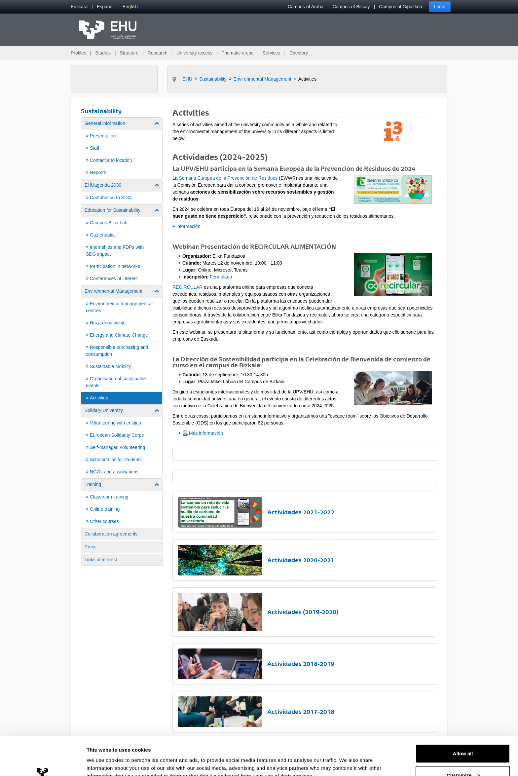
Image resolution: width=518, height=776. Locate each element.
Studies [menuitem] (103, 52)
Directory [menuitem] (298, 52)
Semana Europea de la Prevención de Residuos (228, 178)
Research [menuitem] (157, 52)
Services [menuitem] (271, 52)
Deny (463, 758)
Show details (102, 755)
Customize (463, 737)
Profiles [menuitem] (78, 52)
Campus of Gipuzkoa (400, 6)
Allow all (463, 715)
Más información (206, 433)
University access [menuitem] (194, 52)
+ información (186, 226)
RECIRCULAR (187, 287)
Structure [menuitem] (129, 52)
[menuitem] (79, 7)
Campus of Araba (305, 6)
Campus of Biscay (351, 6)
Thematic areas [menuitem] (237, 52)
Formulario (221, 276)
